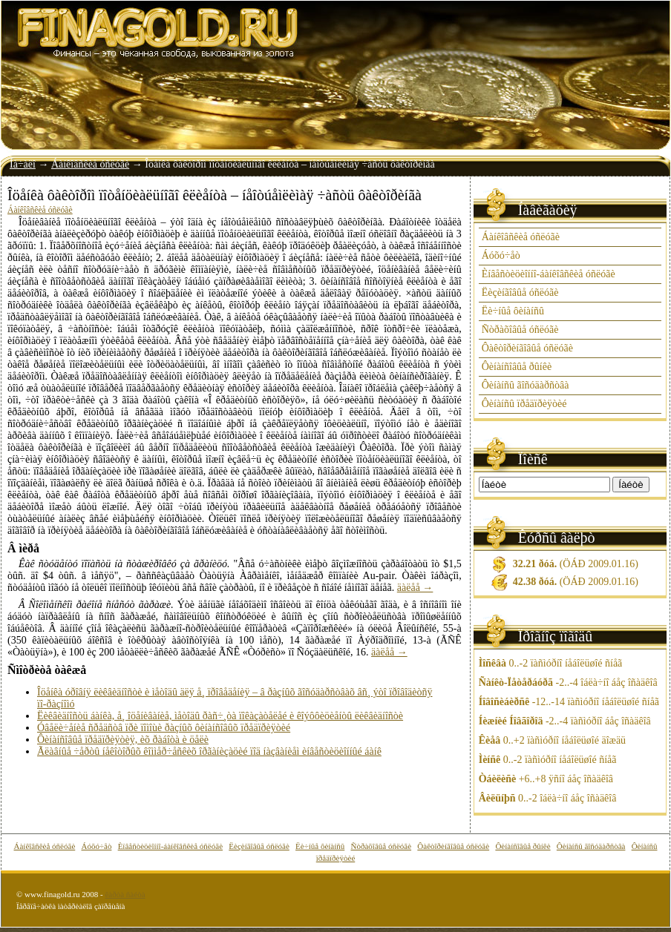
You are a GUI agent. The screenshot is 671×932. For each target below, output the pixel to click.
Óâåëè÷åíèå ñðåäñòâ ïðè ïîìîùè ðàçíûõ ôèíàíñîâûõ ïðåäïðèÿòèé (163, 727)
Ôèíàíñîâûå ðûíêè (516, 366)
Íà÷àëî (23, 164)
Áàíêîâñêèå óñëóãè (90, 164)
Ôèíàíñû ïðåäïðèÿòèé (524, 403)
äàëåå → (415, 587)
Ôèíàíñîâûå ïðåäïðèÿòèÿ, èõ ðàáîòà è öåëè (123, 739)
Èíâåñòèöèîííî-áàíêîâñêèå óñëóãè (548, 274)
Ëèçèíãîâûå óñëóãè (520, 292)
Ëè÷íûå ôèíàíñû (513, 311)
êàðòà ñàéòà (125, 894)
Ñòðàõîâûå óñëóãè (520, 329)
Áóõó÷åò (501, 255)
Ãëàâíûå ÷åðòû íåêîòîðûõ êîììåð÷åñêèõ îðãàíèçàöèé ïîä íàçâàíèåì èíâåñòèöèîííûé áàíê (209, 751)
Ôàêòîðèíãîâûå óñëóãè (527, 348)
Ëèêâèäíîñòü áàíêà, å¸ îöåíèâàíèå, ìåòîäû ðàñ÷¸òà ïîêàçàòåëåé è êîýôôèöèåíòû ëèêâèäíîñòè (220, 715)
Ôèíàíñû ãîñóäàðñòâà (525, 385)
